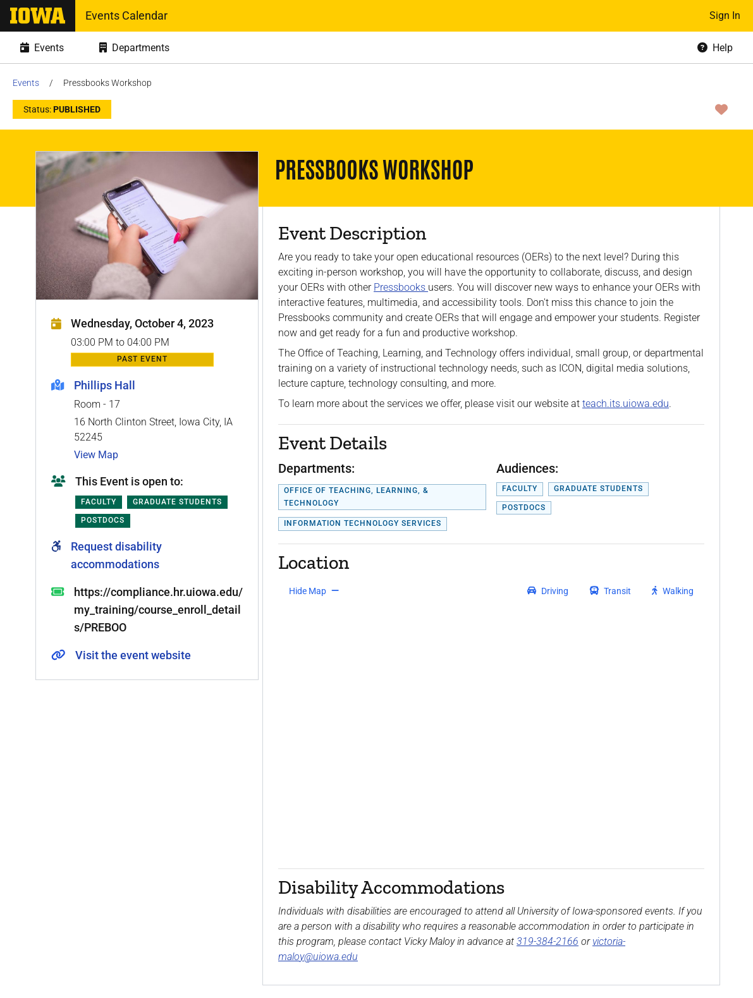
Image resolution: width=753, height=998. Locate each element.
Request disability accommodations (116, 555)
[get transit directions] (610, 591)
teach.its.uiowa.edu (625, 404)
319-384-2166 (548, 941)
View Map (96, 455)
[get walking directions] (673, 591)
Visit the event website (133, 655)
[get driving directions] (548, 591)
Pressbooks (401, 287)
